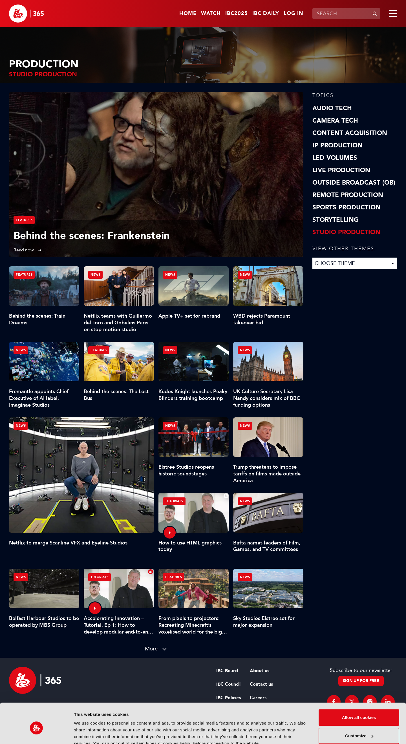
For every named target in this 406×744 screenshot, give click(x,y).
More (151, 648)
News (21, 426)
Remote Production (347, 195)
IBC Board (227, 671)
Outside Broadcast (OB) (353, 182)
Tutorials (174, 501)
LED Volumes (334, 158)
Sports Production (346, 207)
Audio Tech (332, 108)
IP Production (337, 145)
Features (24, 220)
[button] (392, 13)
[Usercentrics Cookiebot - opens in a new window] (36, 733)
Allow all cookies (359, 691)
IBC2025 (236, 13)
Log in (293, 13)
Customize (359, 709)
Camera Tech (335, 120)
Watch (211, 13)
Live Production (341, 170)
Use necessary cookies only (359, 728)
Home (188, 13)
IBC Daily (265, 13)
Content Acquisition (349, 133)
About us (259, 671)
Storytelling (335, 220)
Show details (87, 732)
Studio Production (346, 232)
